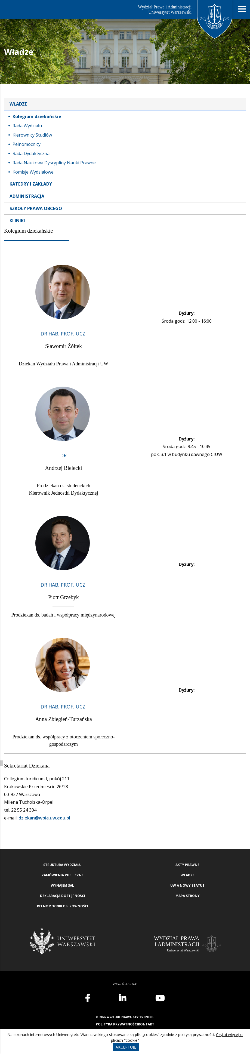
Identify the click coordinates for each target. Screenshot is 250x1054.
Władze (18, 104)
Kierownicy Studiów (32, 135)
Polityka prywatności (117, 1024)
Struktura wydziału (62, 864)
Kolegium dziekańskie (37, 116)
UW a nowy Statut (187, 885)
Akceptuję (126, 1047)
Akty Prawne (187, 864)
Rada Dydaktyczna (31, 153)
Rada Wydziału (27, 126)
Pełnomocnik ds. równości (62, 906)
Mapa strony (187, 895)
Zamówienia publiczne (63, 875)
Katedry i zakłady (31, 184)
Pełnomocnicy (27, 144)
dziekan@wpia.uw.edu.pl (44, 818)
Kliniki (17, 221)
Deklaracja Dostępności (62, 895)
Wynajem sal (62, 885)
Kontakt (146, 1024)
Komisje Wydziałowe (33, 172)
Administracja (27, 196)
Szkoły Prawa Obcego (36, 208)
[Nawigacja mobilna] (242, 9)
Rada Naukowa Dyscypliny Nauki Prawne (54, 163)
